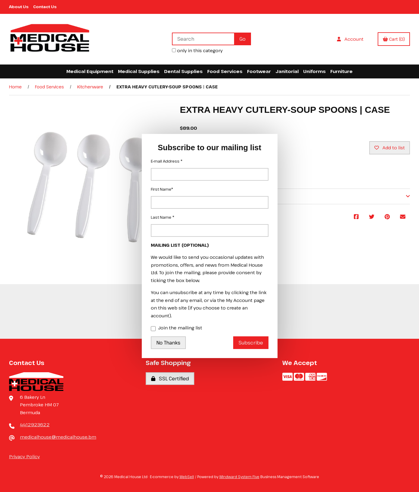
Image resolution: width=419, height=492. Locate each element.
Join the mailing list (176, 328)
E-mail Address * (167, 161)
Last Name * (162, 217)
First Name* (162, 189)
